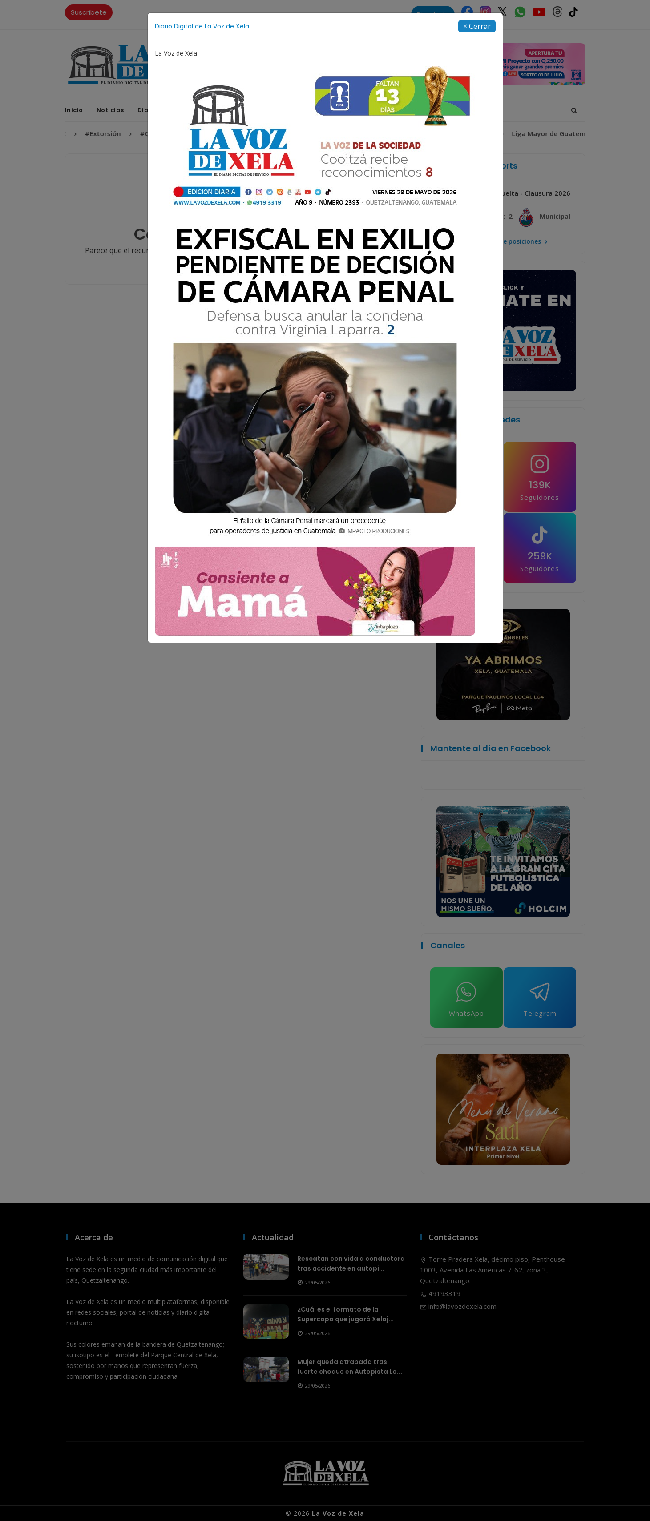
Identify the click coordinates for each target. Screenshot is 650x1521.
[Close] (477, 26)
